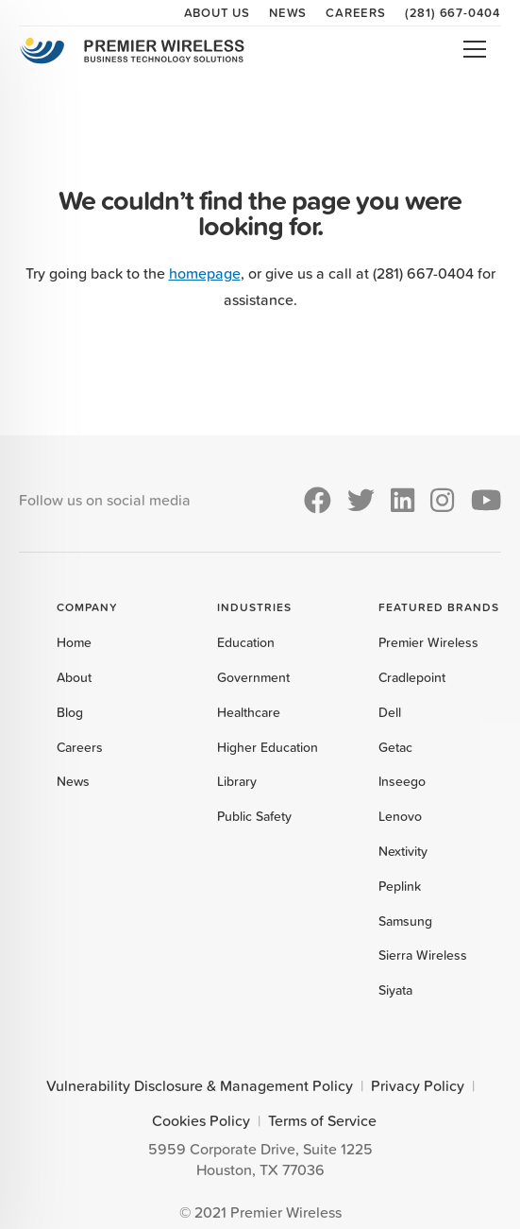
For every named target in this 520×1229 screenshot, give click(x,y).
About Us (217, 12)
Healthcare (248, 712)
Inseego (402, 781)
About (74, 677)
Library (237, 781)
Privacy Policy (417, 1085)
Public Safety (254, 816)
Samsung (405, 921)
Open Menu (474, 49)
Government (253, 677)
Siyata (395, 990)
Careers (356, 12)
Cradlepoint (411, 677)
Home (74, 642)
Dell (389, 712)
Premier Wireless (428, 642)
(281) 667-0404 (453, 12)
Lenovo (400, 816)
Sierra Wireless (422, 955)
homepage (205, 273)
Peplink (399, 886)
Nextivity (403, 851)
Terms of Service (322, 1120)
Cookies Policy (201, 1120)
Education (246, 642)
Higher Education (267, 747)
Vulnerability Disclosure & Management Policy (199, 1085)
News (288, 12)
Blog (70, 712)
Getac (395, 747)
